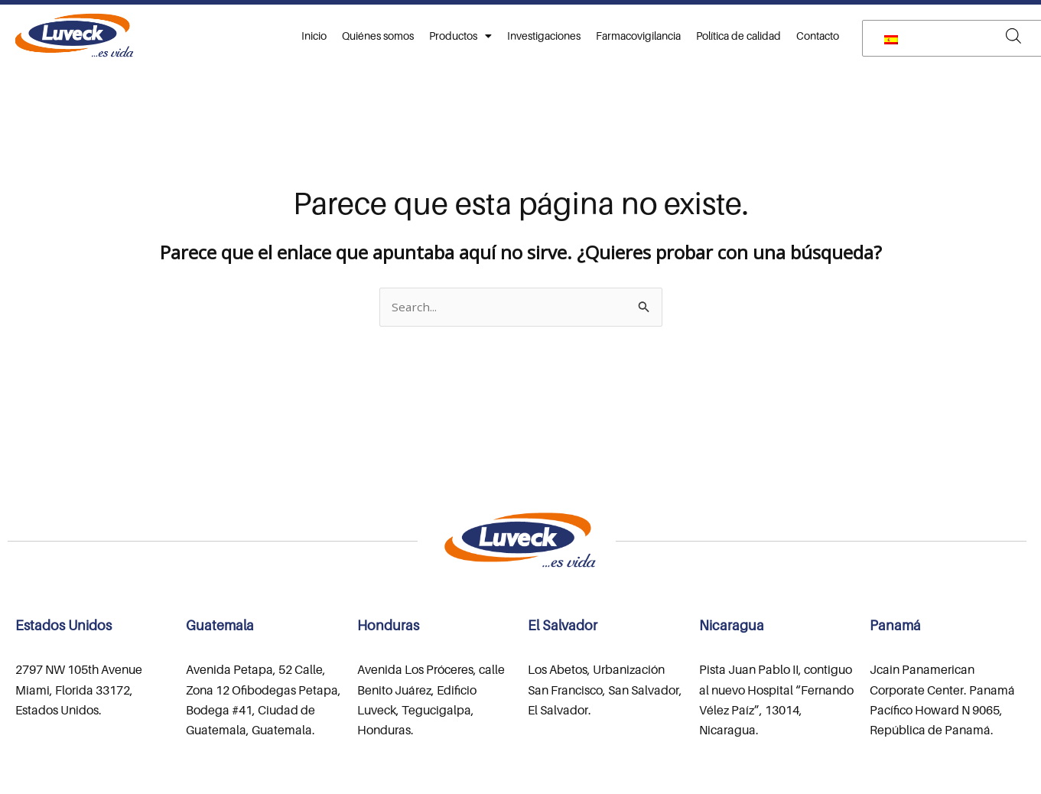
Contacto (817, 35)
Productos (460, 36)
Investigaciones (544, 35)
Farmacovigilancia (638, 35)
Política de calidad (738, 35)
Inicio (314, 35)
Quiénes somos (378, 35)
